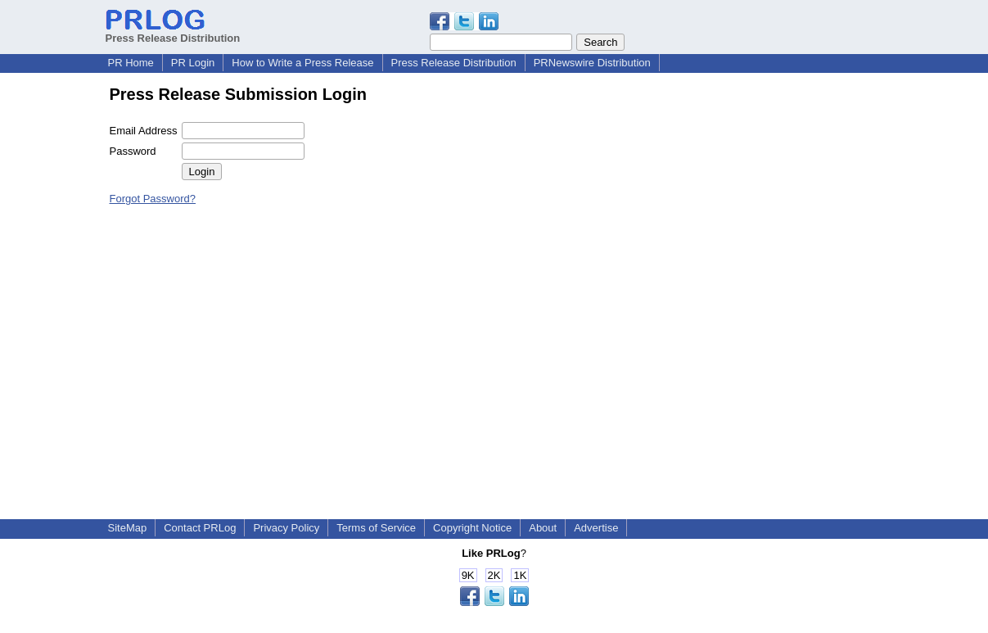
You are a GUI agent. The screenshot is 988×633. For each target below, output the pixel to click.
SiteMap (127, 528)
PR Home (131, 63)
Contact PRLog (200, 528)
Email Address (144, 130)
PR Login (192, 63)
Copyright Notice (472, 528)
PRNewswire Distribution (592, 63)
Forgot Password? (153, 198)
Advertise (596, 528)
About (543, 528)
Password (133, 151)
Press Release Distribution (173, 32)
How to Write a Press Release (302, 63)
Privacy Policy (286, 528)
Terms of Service (376, 528)
